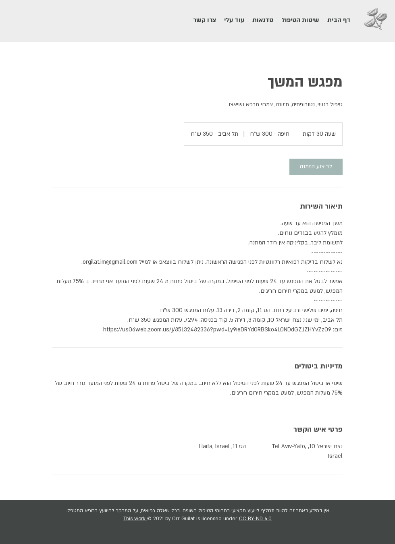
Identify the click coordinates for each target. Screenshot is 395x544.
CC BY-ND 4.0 (255, 518)
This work (135, 518)
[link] (316, 167)
